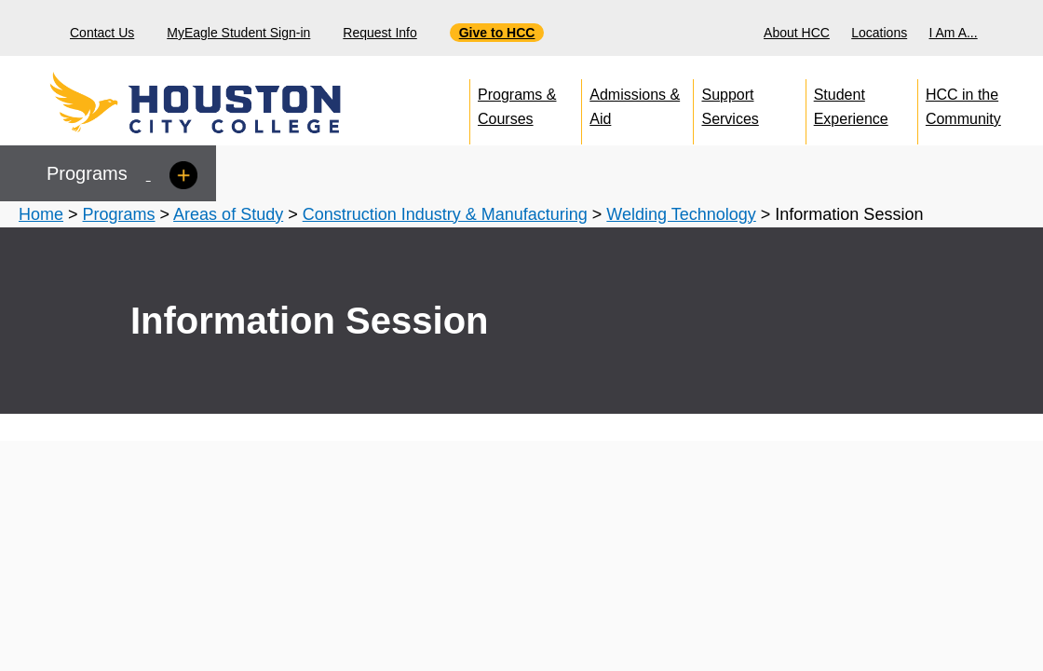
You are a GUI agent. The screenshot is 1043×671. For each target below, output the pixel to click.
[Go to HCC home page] (237, 102)
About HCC (797, 32)
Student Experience (851, 103)
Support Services (729, 103)
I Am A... (953, 32)
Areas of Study (228, 214)
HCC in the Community (963, 103)
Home (41, 214)
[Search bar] (1022, 28)
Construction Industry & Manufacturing (445, 214)
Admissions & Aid (634, 103)
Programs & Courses (517, 103)
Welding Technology (680, 214)
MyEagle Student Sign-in (238, 32)
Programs (119, 214)
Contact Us (102, 32)
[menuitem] (799, 28)
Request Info (379, 32)
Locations (879, 32)
